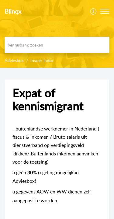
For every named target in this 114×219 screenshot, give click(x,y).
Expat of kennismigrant (47, 99)
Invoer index (42, 60)
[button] (104, 11)
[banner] (57, 34)
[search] (57, 45)
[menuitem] (93, 11)
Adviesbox (14, 60)
